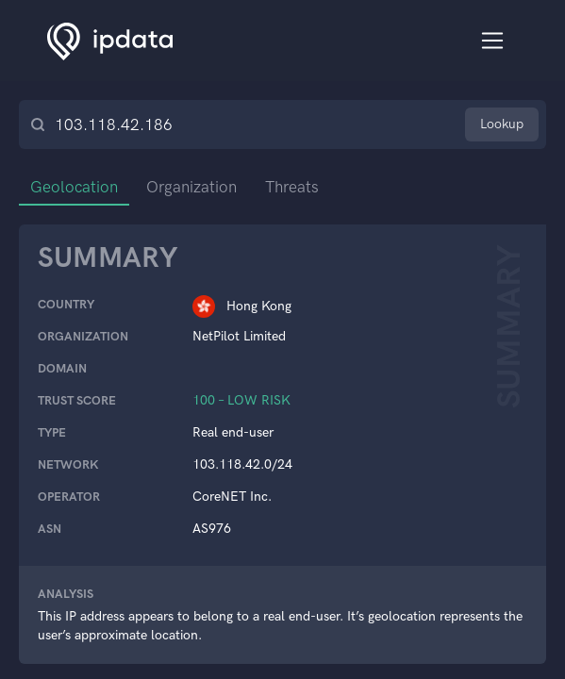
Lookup (501, 124)
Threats (292, 186)
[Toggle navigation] (493, 41)
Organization (191, 186)
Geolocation (74, 186)
